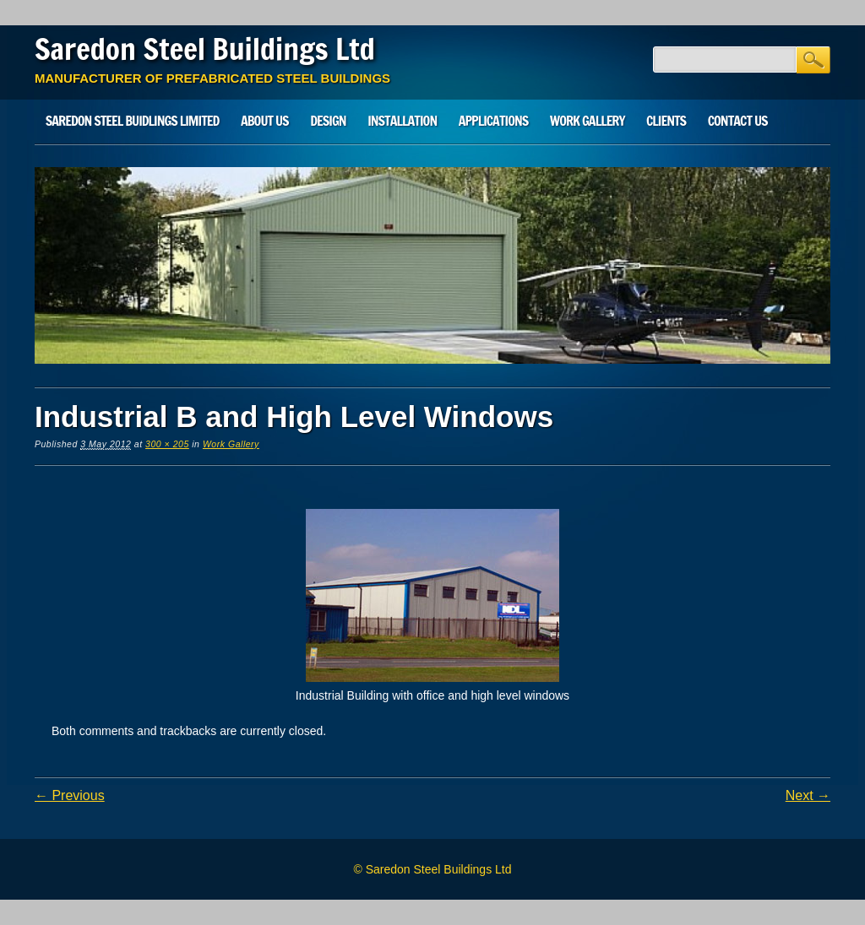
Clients (666, 120)
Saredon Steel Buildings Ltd (205, 49)
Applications (493, 120)
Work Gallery (587, 120)
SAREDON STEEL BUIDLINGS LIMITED (133, 120)
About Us (265, 120)
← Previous (70, 795)
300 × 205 (167, 444)
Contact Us (738, 120)
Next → (808, 795)
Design (327, 120)
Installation (402, 120)
